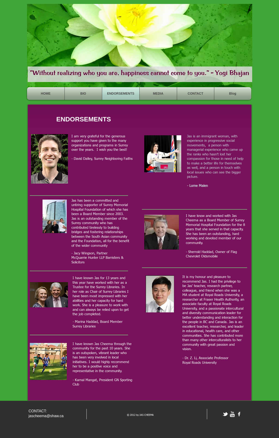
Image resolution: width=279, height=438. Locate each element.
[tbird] (225, 414)
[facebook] (239, 414)
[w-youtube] (232, 414)
